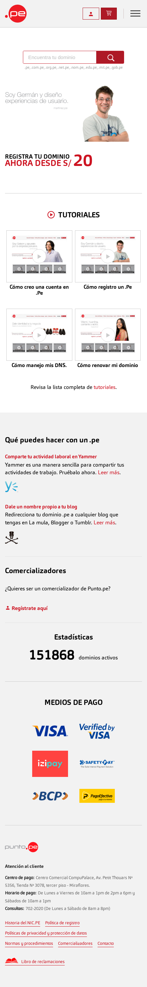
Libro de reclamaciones (43, 961)
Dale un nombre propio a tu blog (41, 506)
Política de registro (62, 923)
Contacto (106, 943)
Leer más (108, 472)
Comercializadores (75, 943)
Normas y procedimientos (29, 943)
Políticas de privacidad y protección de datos (46, 933)
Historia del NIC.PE (22, 923)
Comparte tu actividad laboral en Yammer (51, 456)
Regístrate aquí (26, 608)
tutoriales (104, 387)
